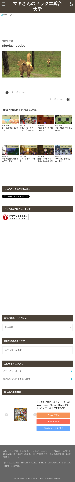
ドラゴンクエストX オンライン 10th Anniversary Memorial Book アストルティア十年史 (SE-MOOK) (53, 405)
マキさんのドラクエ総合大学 (37, 6)
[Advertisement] (37, 26)
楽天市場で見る (53, 422)
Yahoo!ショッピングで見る (53, 428)
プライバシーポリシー (13, 371)
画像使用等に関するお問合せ (16, 378)
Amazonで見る (53, 415)
